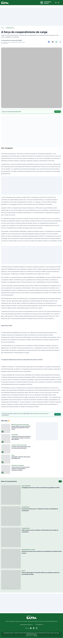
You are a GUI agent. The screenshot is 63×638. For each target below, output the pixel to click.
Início (2, 27)
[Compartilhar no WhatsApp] (56, 41)
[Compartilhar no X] (52, 41)
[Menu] (58, 2)
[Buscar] (56, 3)
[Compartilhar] (60, 41)
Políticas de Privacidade (31, 633)
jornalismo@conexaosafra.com (26, 624)
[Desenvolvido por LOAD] (35, 635)
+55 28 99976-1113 (39, 624)
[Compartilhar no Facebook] (49, 41)
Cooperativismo (10, 27)
